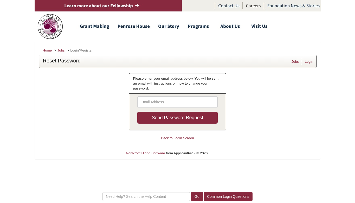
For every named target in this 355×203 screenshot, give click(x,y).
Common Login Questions (228, 196)
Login (309, 62)
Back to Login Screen (177, 138)
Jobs (61, 50)
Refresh (223, 153)
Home (47, 50)
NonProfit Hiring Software (145, 153)
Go (197, 196)
